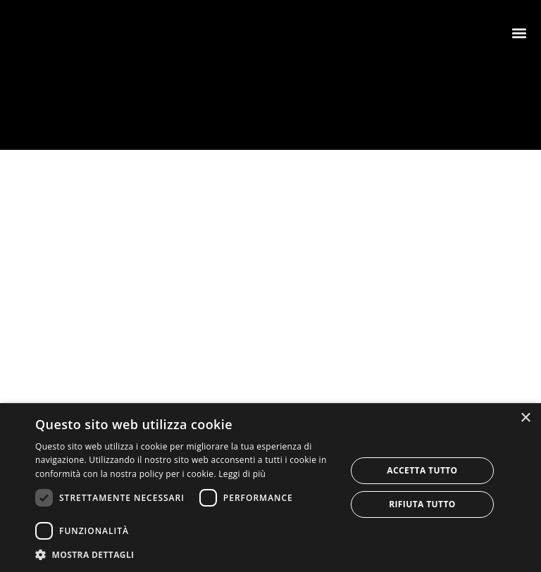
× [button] (525, 418)
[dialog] (270, 487)
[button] (518, 32)
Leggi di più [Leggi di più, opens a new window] (242, 474)
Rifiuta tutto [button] (422, 504)
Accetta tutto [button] (422, 470)
